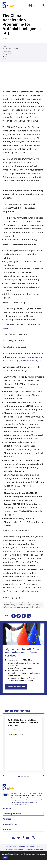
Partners (7, 819)
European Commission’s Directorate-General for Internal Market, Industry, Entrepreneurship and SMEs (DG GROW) (27, 798)
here (20, 194)
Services (7, 808)
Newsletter (13, 730)
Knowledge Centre (12, 813)
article (11, 735)
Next (43, 776)
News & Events (10, 824)
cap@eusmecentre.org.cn (28, 360)
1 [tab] (19, 776)
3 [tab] (25, 776)
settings (43, 854)
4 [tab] (28, 776)
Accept (5, 857)
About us (7, 829)
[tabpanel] (23, 743)
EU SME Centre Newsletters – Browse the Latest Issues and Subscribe (23, 723)
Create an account (16, 687)
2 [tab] (22, 776)
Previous (3, 776)
